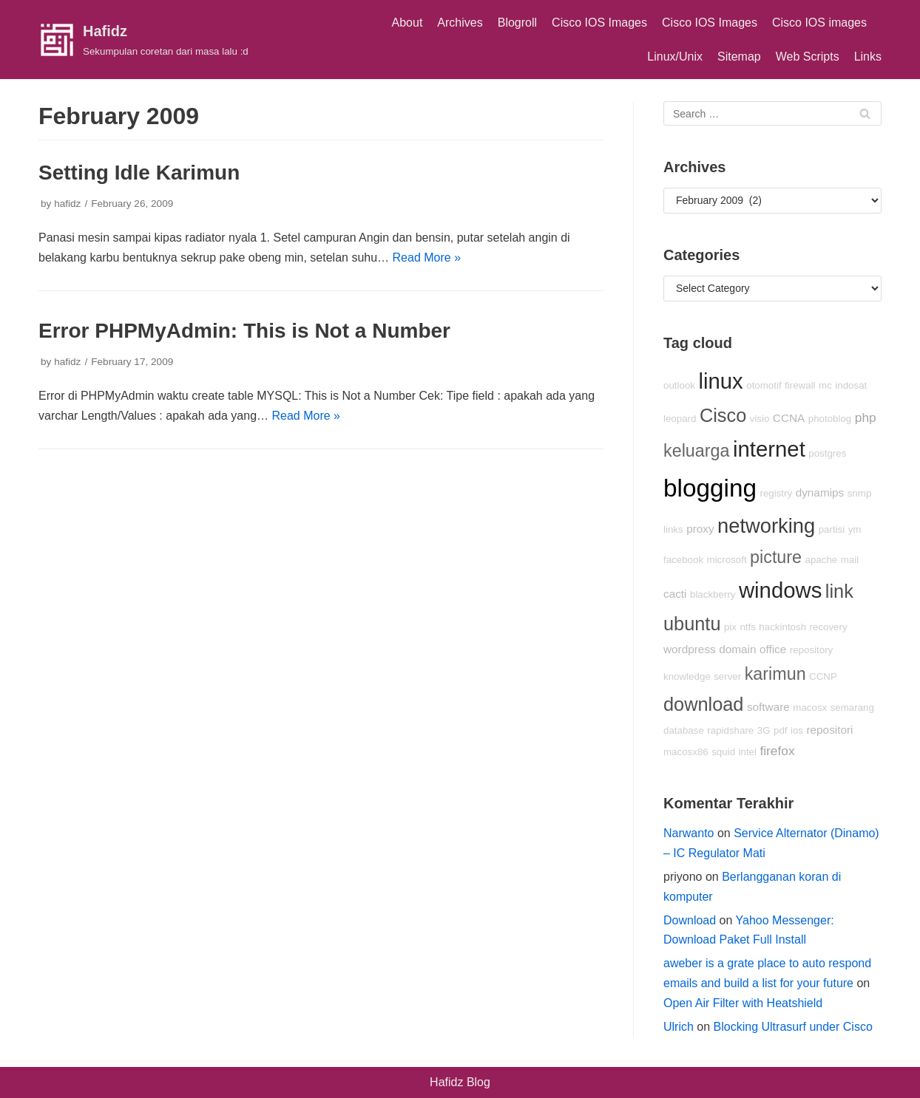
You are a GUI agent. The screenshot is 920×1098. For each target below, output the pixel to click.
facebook (683, 559)
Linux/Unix (675, 56)
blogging (710, 488)
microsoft (727, 559)
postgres (827, 453)
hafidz (67, 203)
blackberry (712, 594)
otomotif (763, 385)
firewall (800, 385)
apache (821, 559)
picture (776, 557)
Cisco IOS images (819, 22)
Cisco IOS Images (599, 22)
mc (825, 385)
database (683, 730)
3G (764, 730)
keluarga (696, 450)
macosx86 (685, 751)
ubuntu (691, 623)
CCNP (823, 676)
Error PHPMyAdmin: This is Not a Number (244, 330)
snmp (860, 493)
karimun (775, 673)
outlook (679, 385)
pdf (781, 730)
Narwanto (688, 833)
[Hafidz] (143, 40)
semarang (852, 707)
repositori (829, 729)
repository (811, 649)
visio (760, 418)
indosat (851, 385)
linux (720, 381)
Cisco (723, 415)
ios (797, 730)
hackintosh (782, 626)
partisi (832, 529)
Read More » (427, 257)
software (768, 706)
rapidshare (730, 730)
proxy (700, 528)
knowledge (687, 676)
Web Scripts (807, 56)
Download (689, 920)
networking (766, 525)
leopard (679, 418)
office (773, 649)
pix (730, 626)
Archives (459, 22)
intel (748, 751)
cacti (675, 593)
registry (776, 493)
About (407, 22)
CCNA (789, 418)
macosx (810, 707)
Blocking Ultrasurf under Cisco (793, 1026)
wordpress (689, 649)
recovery (829, 626)
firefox (777, 750)
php (865, 417)
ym (855, 529)
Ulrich (678, 1026)
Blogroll (517, 22)
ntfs (747, 626)
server (727, 676)
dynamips (820, 492)
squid (723, 751)
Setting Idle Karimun (139, 172)
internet (769, 449)
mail (850, 559)
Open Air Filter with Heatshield (742, 1003)
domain (737, 649)
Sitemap (739, 56)
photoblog (830, 418)
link (839, 591)
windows (780, 590)
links (673, 529)
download (703, 704)
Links (868, 56)
